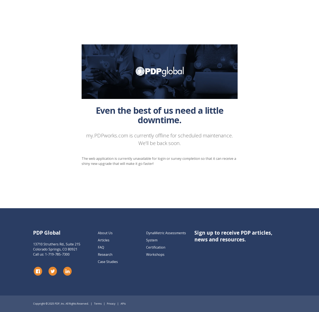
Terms (98, 303)
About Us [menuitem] (105, 233)
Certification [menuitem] (155, 247)
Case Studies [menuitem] (108, 261)
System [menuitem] (151, 240)
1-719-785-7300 (57, 254)
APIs (123, 303)
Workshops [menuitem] (155, 254)
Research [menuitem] (105, 254)
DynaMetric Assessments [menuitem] (166, 233)
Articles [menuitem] (103, 240)
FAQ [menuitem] (101, 247)
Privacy (111, 303)
